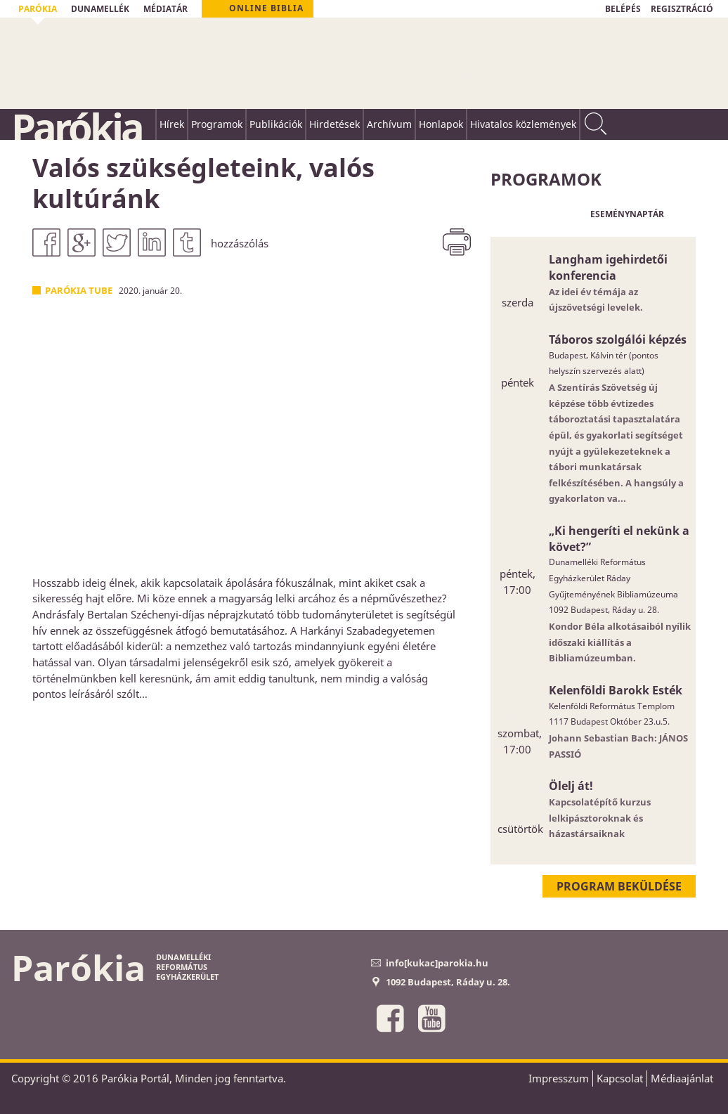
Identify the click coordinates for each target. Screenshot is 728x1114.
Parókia (76, 127)
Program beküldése (619, 886)
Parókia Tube (78, 290)
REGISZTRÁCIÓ (682, 9)
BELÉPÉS (623, 9)
